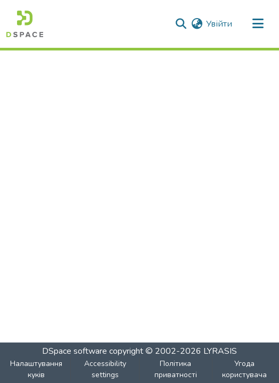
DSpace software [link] (74, 351)
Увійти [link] (219, 24)
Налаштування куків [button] (36, 369)
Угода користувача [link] (244, 369)
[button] (24, 24)
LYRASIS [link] (220, 351)
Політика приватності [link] (175, 369)
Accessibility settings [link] (105, 369)
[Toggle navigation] (258, 24)
